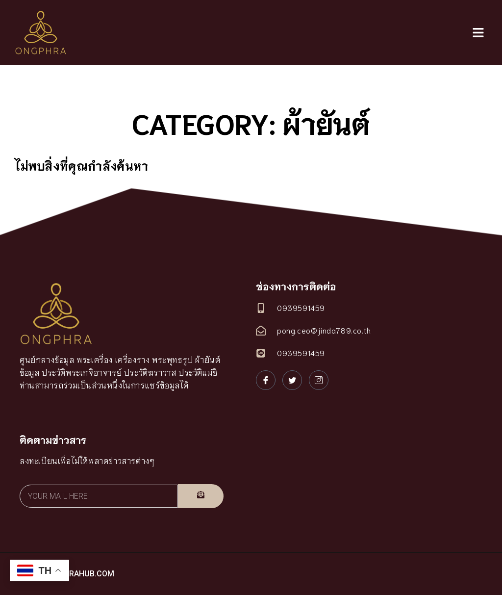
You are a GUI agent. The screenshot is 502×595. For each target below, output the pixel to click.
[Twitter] (292, 380)
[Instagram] (318, 380)
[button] (478, 33)
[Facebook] (266, 380)
